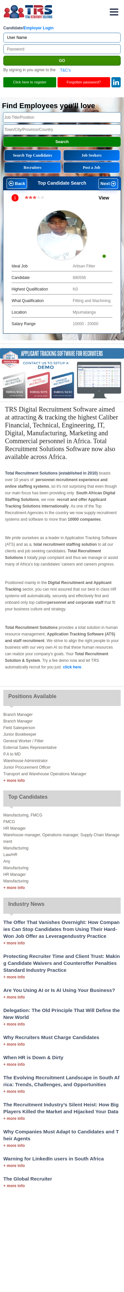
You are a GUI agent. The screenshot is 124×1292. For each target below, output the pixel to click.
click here (72, 667)
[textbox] (62, 117)
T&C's (65, 70)
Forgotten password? (84, 82)
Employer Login (38, 28)
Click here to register (29, 82)
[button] (16, 184)
